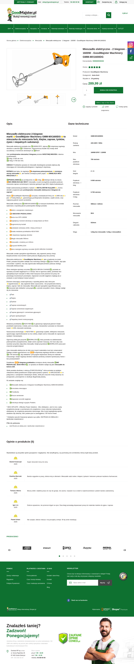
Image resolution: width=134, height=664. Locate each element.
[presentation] (9, 550)
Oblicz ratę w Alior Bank (105, 103)
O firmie (49, 583)
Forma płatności (32, 575)
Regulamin (10, 579)
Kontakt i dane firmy (53, 575)
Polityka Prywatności (13, 583)
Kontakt (49, 579)
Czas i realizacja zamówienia (36, 583)
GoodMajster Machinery (99, 72)
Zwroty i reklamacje (13, 575)
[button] (59, 556)
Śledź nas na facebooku (77, 600)
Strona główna (11, 40)
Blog (48, 587)
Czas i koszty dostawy (34, 579)
